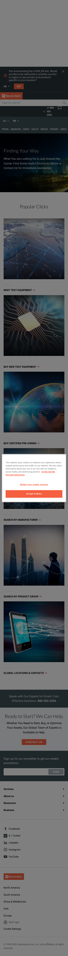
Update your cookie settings (34, 484)
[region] (34, 478)
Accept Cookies (34, 493)
